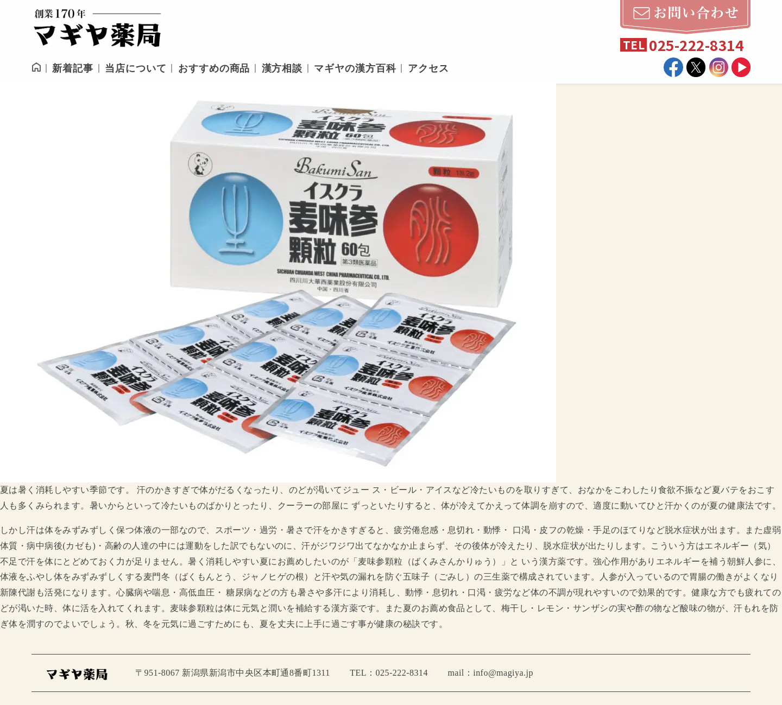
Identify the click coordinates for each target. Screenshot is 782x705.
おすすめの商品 (214, 68)
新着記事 (72, 68)
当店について (135, 68)
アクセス (428, 68)
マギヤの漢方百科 (355, 68)
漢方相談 (282, 68)
